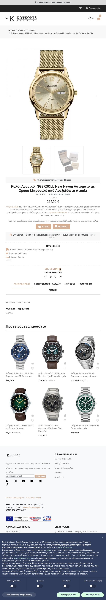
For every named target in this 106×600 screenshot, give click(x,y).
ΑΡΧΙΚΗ (11, 30)
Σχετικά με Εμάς (13, 531)
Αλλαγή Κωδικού (62, 463)
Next (96, 96)
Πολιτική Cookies (33, 498)
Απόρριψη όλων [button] (68, 595)
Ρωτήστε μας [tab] (85, 284)
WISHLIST (61, 226)
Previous (10, 96)
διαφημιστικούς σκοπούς (24, 558)
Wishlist (58, 472)
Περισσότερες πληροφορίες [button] (19, 595)
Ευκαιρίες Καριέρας (31, 507)
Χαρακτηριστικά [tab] (22, 284)
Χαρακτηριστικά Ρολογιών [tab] (47, 284)
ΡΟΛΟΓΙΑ (22, 30)
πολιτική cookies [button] (65, 547)
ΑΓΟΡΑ (43, 226)
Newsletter (59, 477)
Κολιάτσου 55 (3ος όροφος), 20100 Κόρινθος (77, 531)
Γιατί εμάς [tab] (70, 284)
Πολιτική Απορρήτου (15, 498)
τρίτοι (48, 550)
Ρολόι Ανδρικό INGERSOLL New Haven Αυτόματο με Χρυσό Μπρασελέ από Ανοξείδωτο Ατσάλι (52, 33)
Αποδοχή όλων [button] (92, 595)
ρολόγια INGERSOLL (58, 212)
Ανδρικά (32, 30)
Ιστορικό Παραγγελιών (64, 468)
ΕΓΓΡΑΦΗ (40, 476)
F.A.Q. (9, 260)
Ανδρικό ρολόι (12, 207)
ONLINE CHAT (53, 269)
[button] (102, 537)
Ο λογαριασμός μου (63, 459)
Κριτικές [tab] (53, 290)
